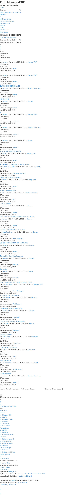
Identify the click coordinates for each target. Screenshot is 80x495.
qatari (4, 153)
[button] (0, 49)
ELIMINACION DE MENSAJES (10, 86)
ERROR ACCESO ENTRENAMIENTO (12, 230)
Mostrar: (10, 389)
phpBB (13, 480)
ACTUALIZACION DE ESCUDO (10, 151)
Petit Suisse (6, 297)
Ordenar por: (33, 389)
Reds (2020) (12, 471)
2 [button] (0, 47)
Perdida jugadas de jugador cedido (11, 308)
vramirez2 (6, 310)
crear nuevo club (5, 360)
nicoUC (5, 271)
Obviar (2, 7)
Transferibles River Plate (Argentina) (11, 256)
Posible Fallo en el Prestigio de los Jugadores (14, 164)
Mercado (30, 101)
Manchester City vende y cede (9, 295)
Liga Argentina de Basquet (8, 347)
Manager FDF (32, 62)
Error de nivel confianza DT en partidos (12, 321)
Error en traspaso (5, 204)
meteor (5, 62)
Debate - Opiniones (34, 88)
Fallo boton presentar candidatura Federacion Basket (17, 217)
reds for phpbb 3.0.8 (25, 476)
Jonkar (5, 206)
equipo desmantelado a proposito (10, 177)
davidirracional (7, 363)
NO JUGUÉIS (4, 99)
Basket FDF (31, 350)
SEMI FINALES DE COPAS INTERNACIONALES (16, 282)
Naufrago (6, 323)
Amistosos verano (5, 334)
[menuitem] (0, 17)
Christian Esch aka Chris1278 (35, 474)
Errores (30, 140)
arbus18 (5, 258)
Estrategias (3, 269)
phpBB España (22, 482)
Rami (4, 350)
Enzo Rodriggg (7, 232)
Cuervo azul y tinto (9, 166)
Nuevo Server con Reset (8, 190)
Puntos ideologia (5, 373)
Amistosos (34, 336)
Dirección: (54, 389)
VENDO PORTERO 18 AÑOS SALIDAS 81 (14, 243)
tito (3, 193)
